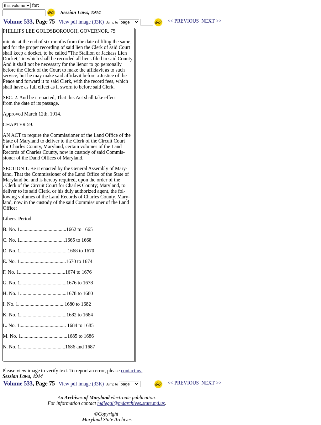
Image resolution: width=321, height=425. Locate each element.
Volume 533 (18, 21)
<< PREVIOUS (183, 21)
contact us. (131, 370)
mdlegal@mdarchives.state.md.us (131, 403)
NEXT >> (211, 21)
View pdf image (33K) (81, 21)
